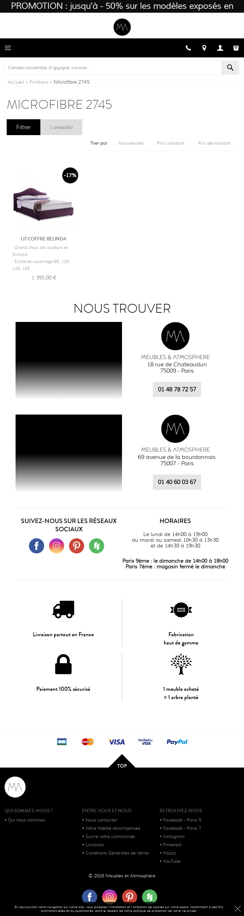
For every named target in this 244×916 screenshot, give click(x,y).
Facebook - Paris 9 (182, 820)
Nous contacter (101, 820)
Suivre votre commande (110, 836)
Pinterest (172, 844)
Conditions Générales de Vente (117, 853)
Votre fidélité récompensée (112, 828)
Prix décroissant (214, 143)
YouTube (171, 861)
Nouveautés (131, 143)
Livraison (94, 844)
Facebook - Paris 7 (182, 828)
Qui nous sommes (26, 820)
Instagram (174, 836)
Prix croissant (171, 143)
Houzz (169, 853)
